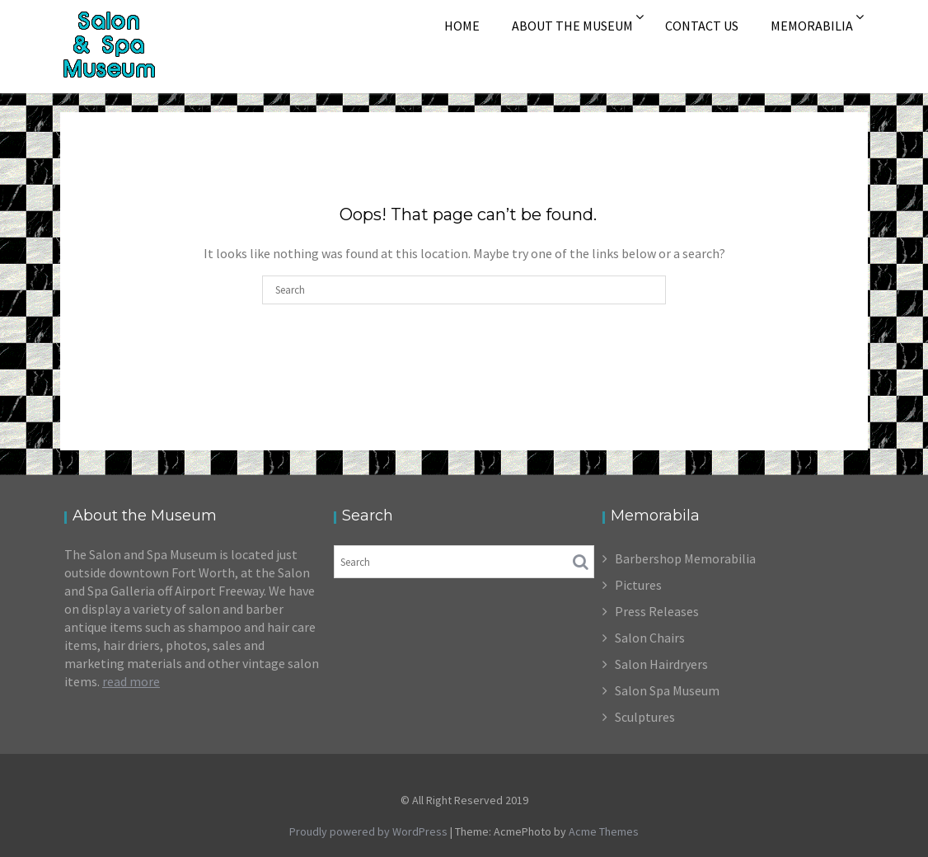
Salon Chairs (650, 637)
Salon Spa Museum (667, 690)
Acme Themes (604, 831)
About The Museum (572, 25)
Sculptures (645, 717)
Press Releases (657, 611)
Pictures (638, 585)
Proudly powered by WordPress (368, 831)
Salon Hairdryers (661, 664)
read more (131, 681)
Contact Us (701, 25)
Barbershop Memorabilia (685, 558)
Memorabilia (812, 25)
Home (462, 25)
